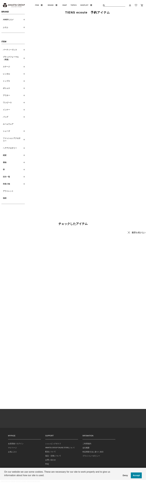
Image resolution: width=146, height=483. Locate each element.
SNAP (64, 5)
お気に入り (12, 452)
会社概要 (85, 448)
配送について (50, 452)
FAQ (47, 464)
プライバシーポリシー (91, 456)
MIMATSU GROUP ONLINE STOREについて (60, 447)
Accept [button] (136, 475)
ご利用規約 (86, 444)
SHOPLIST (86, 5)
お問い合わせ (50, 460)
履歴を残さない (139, 232)
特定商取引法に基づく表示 (93, 452)
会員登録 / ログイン (16, 444)
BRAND (52, 5)
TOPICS (74, 5)
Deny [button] (125, 475)
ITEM (38, 5)
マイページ (12, 448)
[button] (4, 479)
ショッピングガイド (53, 444)
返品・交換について (53, 456)
